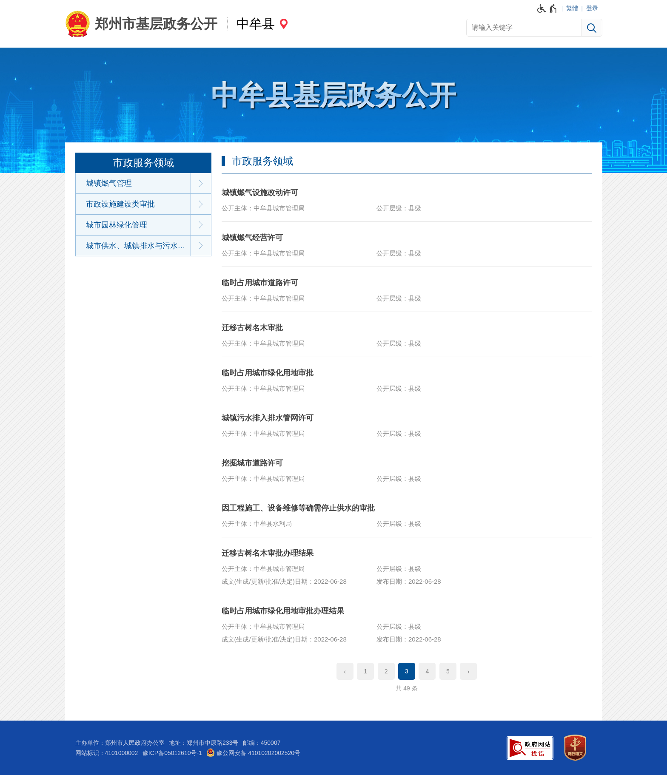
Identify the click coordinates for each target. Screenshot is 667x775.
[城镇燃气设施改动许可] (407, 199)
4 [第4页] (427, 671)
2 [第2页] (386, 671)
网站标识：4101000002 (106, 752)
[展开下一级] (200, 183)
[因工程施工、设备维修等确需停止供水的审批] (407, 514)
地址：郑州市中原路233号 (203, 742)
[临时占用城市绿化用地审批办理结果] (407, 624)
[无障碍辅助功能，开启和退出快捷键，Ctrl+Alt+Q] (547, 8)
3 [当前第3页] (406, 671)
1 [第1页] (365, 671)
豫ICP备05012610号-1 (172, 752)
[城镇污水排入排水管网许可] (407, 424)
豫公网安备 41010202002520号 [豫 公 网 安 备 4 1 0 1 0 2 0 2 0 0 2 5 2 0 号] (253, 752)
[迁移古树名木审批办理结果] (407, 566)
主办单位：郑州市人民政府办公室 (120, 742)
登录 (592, 8)
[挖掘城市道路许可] (407, 469)
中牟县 (256, 24)
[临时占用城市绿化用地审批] (407, 379)
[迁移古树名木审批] (407, 334)
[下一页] (468, 671)
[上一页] (344, 671)
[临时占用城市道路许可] (407, 289)
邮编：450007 (262, 742)
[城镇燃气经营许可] (407, 244)
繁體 (572, 8)
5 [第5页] (448, 671)
